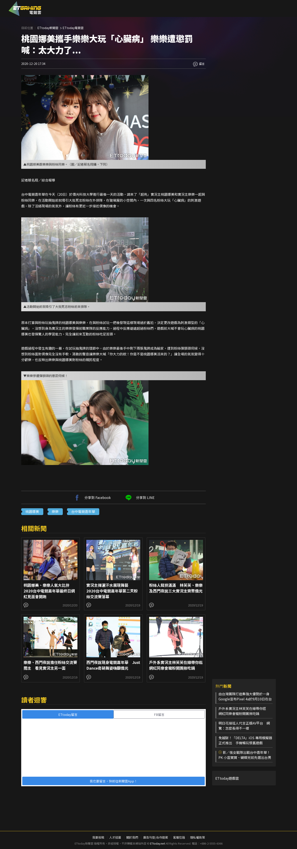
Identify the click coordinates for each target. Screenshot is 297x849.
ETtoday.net (157, 843)
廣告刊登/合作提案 (155, 837)
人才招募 (115, 837)
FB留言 (159, 714)
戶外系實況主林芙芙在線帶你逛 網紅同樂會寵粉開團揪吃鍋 (177, 665)
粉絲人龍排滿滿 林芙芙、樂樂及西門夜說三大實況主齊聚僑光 (176, 587)
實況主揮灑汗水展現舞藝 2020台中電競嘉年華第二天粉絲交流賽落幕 (112, 590)
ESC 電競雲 (24, 8)
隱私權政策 (197, 837)
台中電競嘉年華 (83, 511)
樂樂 (55, 511)
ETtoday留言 (67, 714)
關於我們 (132, 837)
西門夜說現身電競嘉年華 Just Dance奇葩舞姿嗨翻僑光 (113, 665)
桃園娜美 (32, 511)
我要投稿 (98, 837)
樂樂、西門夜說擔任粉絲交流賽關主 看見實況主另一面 (50, 665)
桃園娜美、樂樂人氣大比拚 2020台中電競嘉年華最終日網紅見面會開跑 (49, 590)
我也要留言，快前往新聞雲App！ (113, 781)
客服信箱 (179, 837)
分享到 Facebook (92, 497)
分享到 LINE (139, 497)
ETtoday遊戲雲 (227, 778)
